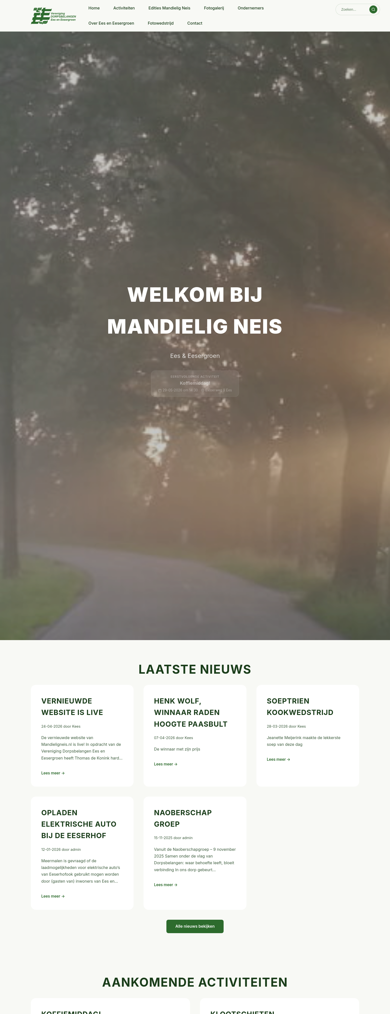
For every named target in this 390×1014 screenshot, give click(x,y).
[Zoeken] (353, 9)
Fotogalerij (214, 7)
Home (94, 7)
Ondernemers (251, 7)
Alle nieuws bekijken (195, 926)
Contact (194, 23)
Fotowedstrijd (161, 23)
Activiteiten (124, 7)
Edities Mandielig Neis (169, 7)
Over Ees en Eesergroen (111, 23)
